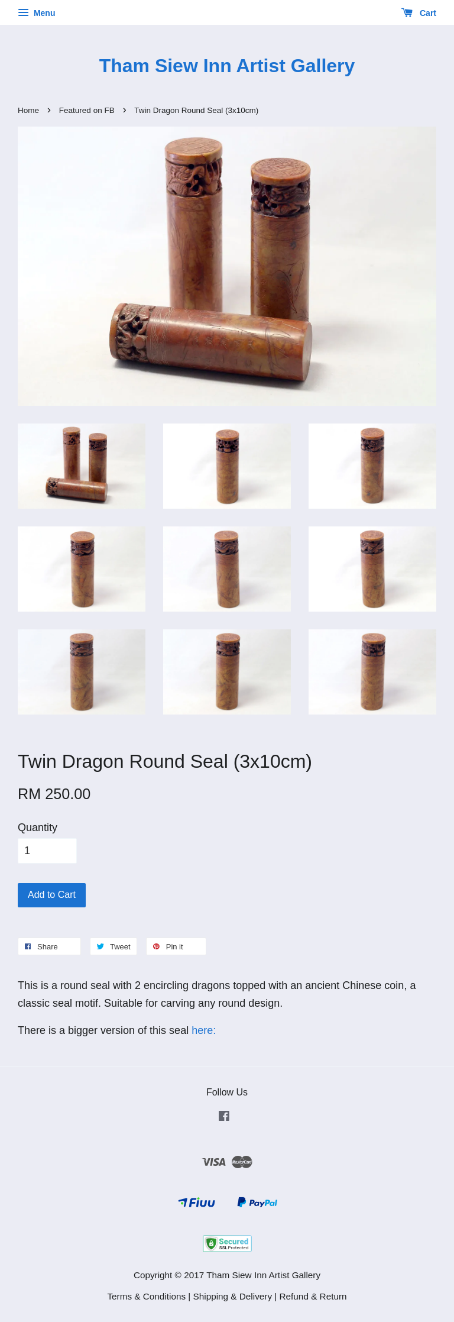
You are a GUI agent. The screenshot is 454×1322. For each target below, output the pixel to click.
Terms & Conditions (146, 1296)
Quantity (37, 827)
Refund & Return (313, 1296)
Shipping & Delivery (233, 1296)
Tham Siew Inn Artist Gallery (227, 65)
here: (202, 1030)
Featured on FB (87, 110)
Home (28, 110)
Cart (418, 13)
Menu (36, 13)
